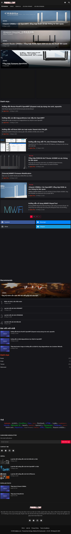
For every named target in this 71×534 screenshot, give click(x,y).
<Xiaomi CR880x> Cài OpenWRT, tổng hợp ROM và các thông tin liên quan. (47, 188)
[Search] (69, 2)
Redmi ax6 (9, 427)
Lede (55, 423)
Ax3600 (14, 423)
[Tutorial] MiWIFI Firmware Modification (16, 173)
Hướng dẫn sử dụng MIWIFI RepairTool (43, 203)
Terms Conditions (44, 528)
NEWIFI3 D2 (18, 6)
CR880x (11, 6)
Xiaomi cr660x (58, 427)
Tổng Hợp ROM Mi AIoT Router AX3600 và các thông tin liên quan (48, 159)
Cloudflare (22, 423)
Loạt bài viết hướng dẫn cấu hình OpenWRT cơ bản (25, 466)
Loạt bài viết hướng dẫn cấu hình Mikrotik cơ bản (24, 459)
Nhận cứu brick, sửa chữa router (13, 301)
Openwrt (38, 425)
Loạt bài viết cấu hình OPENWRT (13, 308)
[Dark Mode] (65, 2)
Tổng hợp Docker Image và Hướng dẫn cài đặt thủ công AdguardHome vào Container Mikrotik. (36, 346)
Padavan (57, 425)
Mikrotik (6, 425)
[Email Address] (30, 441)
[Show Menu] (2, 2)
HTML (48, 423)
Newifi (24, 425)
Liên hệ (28, 528)
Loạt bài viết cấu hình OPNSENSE (13, 315)
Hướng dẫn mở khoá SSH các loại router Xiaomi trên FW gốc (24, 129)
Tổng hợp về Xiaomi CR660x (18, 486)
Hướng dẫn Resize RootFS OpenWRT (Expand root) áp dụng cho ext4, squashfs (32, 106)
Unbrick (36, 427)
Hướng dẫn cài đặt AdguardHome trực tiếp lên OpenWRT (23, 118)
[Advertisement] (17, 81)
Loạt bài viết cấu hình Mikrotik (12, 322)
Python (64, 425)
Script (35, 361)
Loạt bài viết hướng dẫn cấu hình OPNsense (23, 474)
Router (35, 358)
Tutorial (35, 364)
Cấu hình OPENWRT (27, 6)
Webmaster (35, 367)
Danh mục (4, 355)
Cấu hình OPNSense (39, 6)
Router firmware (28, 427)
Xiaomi (48, 427)
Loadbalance (62, 423)
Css (29, 423)
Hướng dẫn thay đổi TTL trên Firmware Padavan (46, 142)
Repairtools (18, 427)
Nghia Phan (6, 111)
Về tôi (23, 528)
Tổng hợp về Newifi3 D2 (17, 494)
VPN (41, 427)
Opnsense (48, 425)
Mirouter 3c (16, 425)
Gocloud (40, 423)
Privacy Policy (35, 528)
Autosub (7, 423)
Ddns (34, 423)
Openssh (31, 425)
